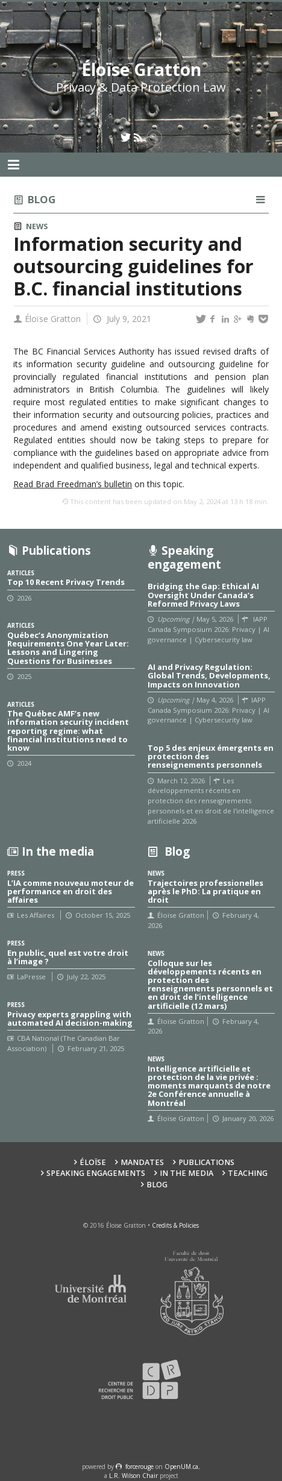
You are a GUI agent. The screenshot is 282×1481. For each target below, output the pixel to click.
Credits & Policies (175, 1225)
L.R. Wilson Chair (133, 1475)
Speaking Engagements (95, 1173)
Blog (41, 199)
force (139, 1466)
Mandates (142, 1162)
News (37, 226)
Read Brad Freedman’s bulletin (72, 484)
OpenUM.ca (181, 1466)
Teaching (248, 1173)
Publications (206, 1162)
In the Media (186, 1173)
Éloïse (93, 1162)
